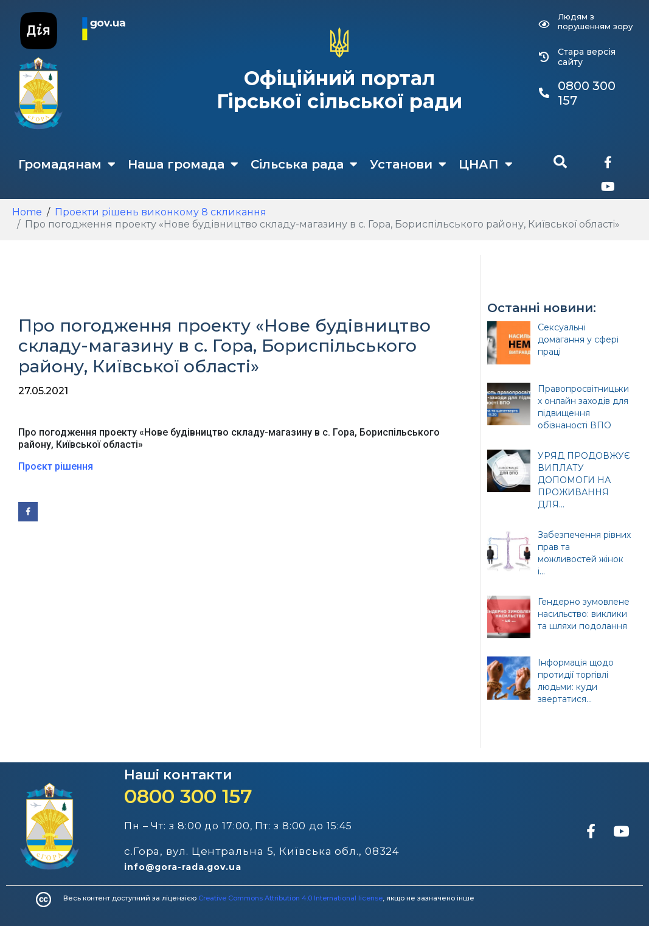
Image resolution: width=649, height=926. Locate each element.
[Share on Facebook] (28, 511)
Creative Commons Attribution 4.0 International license (290, 898)
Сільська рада (304, 164)
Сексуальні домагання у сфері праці (578, 339)
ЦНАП (486, 164)
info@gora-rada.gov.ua (182, 867)
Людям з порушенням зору (595, 21)
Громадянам (67, 164)
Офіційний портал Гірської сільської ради (339, 89)
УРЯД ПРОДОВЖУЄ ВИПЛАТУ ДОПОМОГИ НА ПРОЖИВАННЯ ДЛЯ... (584, 480)
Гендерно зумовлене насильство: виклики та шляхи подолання (584, 614)
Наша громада (183, 164)
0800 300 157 (188, 796)
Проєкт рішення (55, 466)
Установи (408, 164)
